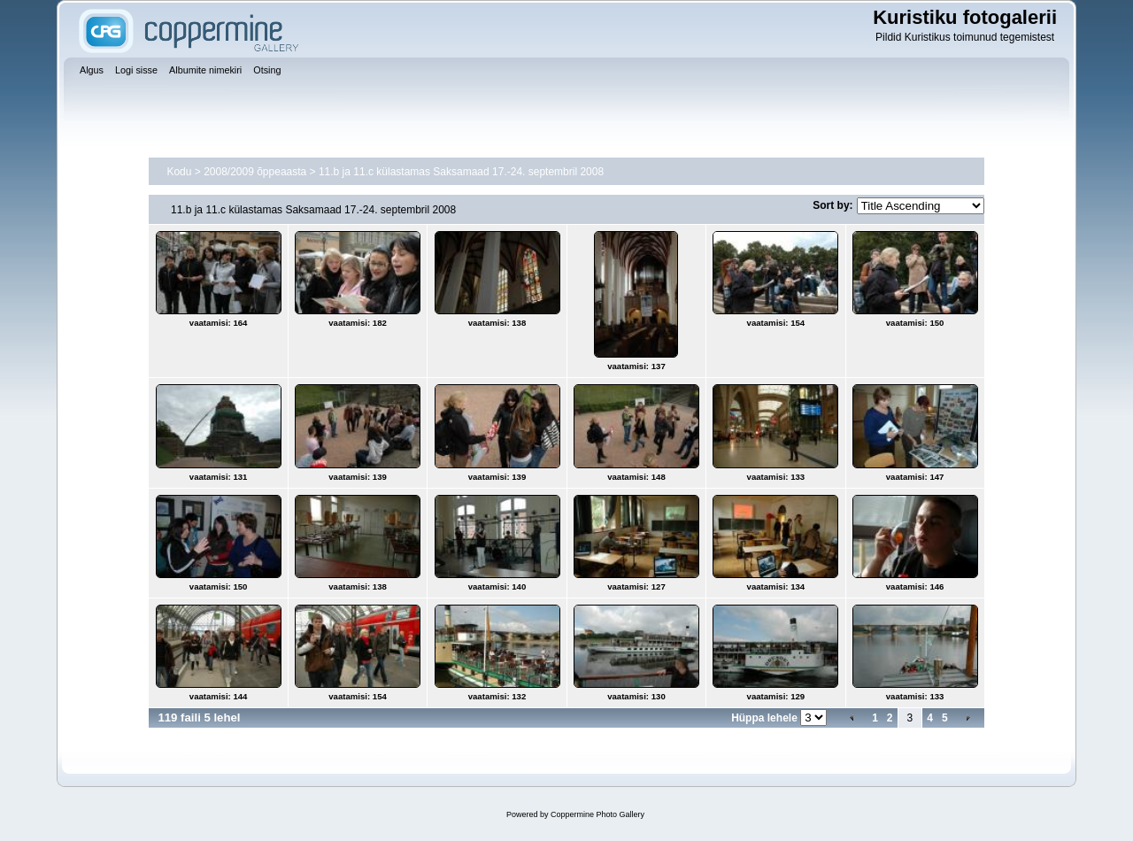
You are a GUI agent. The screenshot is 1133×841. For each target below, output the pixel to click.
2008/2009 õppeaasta (255, 172)
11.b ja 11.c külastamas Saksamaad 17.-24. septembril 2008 (461, 172)
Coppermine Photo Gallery (597, 814)
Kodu (178, 172)
